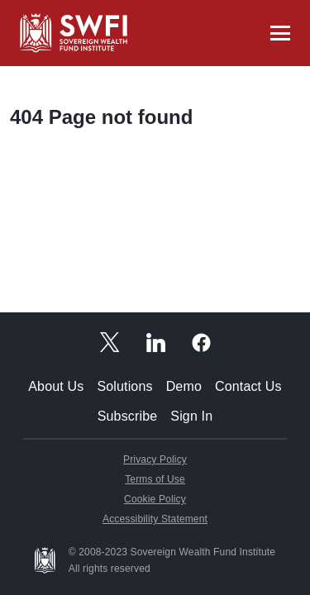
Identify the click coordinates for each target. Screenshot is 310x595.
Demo (184, 386)
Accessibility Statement (155, 519)
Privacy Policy (155, 459)
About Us (55, 386)
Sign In (191, 416)
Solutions (124, 386)
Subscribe (128, 416)
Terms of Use (155, 479)
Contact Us (248, 386)
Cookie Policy (155, 499)
